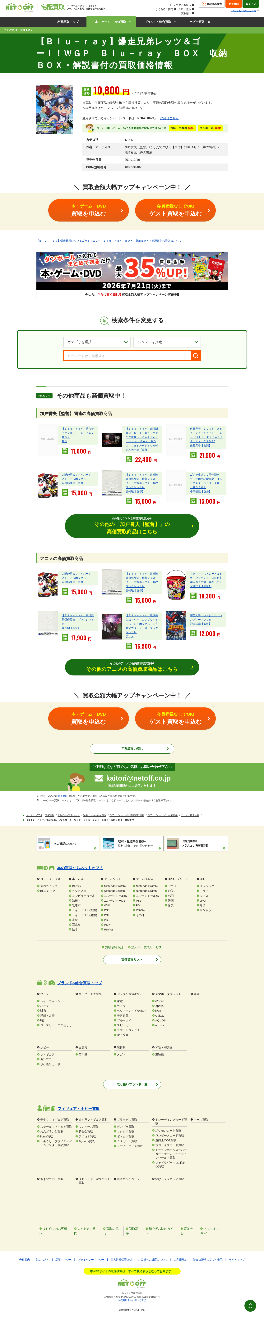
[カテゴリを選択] (97, 342)
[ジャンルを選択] (167, 342)
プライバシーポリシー (91, 1260)
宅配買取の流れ (132, 749)
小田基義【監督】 (200, 491)
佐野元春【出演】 (200, 445)
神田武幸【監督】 (200, 623)
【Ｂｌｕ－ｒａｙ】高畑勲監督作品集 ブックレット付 (78, 619)
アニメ (130, 636)
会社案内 (24, 1260)
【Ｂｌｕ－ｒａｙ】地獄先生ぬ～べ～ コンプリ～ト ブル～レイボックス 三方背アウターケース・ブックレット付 (143, 624)
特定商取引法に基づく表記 (132, 1300)
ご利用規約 (180, 1260)
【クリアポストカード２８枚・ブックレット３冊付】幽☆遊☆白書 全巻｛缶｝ (206, 578)
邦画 (64, 441)
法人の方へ (42, 1260)
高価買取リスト (132, 960)
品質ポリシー (63, 1260)
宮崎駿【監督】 (135, 491)
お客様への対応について (153, 1260)
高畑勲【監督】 (71, 628)
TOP (248, 1306)
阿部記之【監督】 (200, 586)
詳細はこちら (169, 118)
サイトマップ (237, 1260)
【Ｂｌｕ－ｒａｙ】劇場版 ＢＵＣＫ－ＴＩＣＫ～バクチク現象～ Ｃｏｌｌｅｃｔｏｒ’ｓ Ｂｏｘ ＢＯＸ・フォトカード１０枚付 (143, 437)
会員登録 (63, 796)
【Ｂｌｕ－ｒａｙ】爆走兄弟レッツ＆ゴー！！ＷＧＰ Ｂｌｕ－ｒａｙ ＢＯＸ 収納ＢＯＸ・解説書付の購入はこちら (108, 240)
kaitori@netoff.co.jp (138, 778)
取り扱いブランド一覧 (132, 1084)
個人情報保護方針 (121, 1260)
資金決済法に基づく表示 (208, 1260)
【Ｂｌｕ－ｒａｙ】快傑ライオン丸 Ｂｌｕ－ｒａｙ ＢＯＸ (79, 433)
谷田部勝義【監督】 (74, 483)
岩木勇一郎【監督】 (138, 449)
